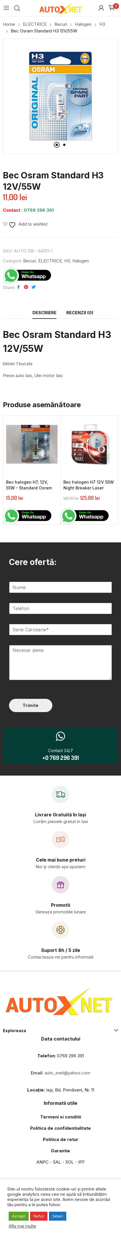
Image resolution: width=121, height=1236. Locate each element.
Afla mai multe (22, 1226)
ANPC (42, 1162)
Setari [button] (57, 1216)
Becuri (29, 261)
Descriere (44, 312)
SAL (57, 1162)
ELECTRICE (50, 261)
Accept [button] (18, 1216)
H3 (67, 261)
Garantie (60, 1150)
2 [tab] (64, 145)
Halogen (80, 261)
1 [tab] (57, 145)
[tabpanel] (60, 96)
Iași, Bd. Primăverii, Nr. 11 (60, 1090)
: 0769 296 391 (60, 1055)
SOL (69, 1162)
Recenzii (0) (79, 312)
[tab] (44, 313)
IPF (81, 1162)
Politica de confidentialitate (60, 1128)
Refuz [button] (39, 1216)
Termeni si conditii (60, 1117)
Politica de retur (60, 1139)
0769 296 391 (39, 210)
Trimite (30, 705)
